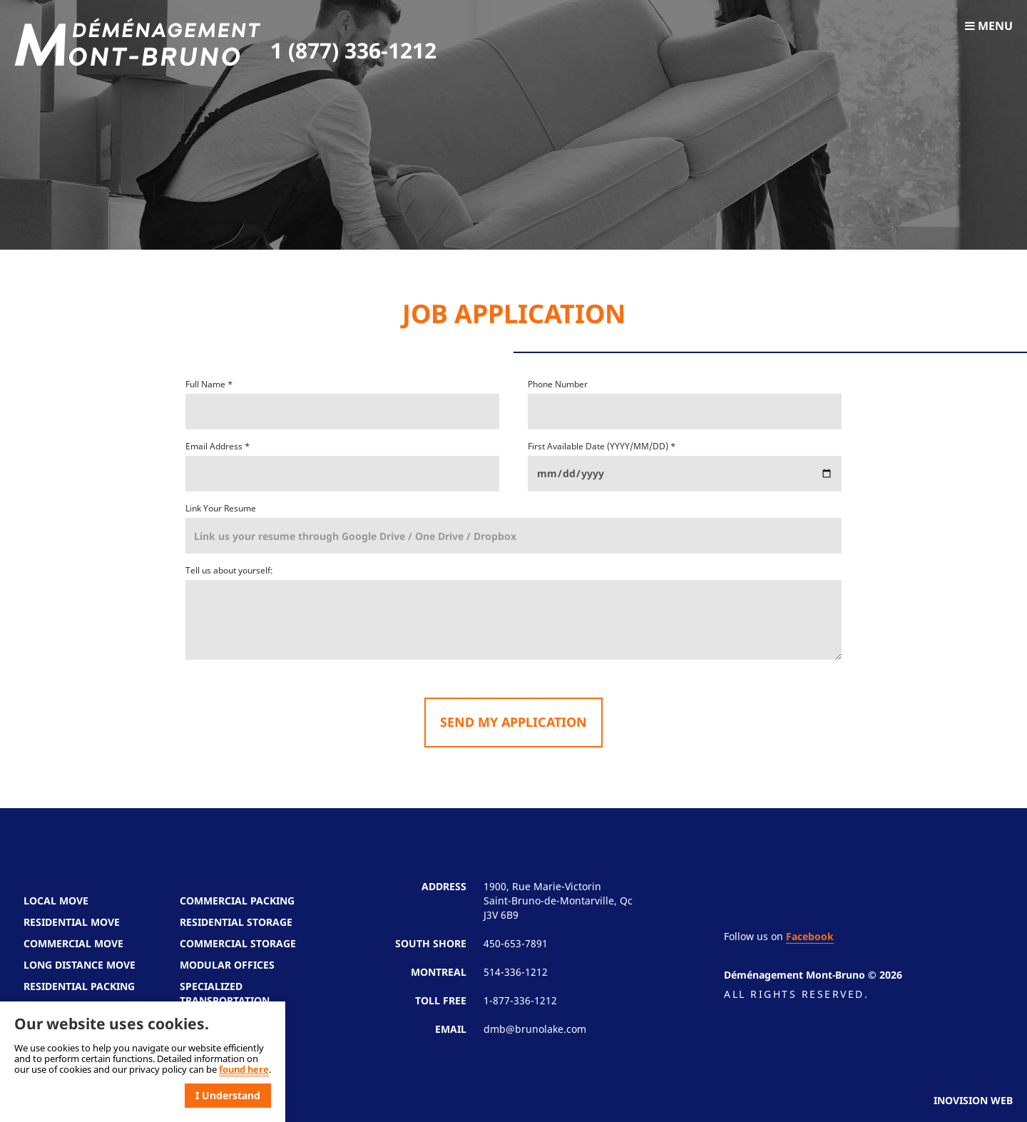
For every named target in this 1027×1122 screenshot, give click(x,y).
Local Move (56, 900)
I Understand (227, 1095)
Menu (989, 26)
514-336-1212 (516, 972)
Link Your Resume (220, 508)
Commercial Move (73, 943)
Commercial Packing (237, 900)
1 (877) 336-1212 (353, 50)
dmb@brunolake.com (535, 1029)
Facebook (810, 936)
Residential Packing (79, 986)
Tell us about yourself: (229, 570)
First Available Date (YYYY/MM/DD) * (601, 446)
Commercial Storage (238, 943)
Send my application (513, 721)
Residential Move (72, 922)
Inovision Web (973, 1100)
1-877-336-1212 (520, 1000)
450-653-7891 (516, 943)
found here (244, 1069)
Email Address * (217, 446)
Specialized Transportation (225, 993)
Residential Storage (236, 922)
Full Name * (209, 384)
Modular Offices (227, 964)
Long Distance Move (80, 964)
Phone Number (558, 384)
